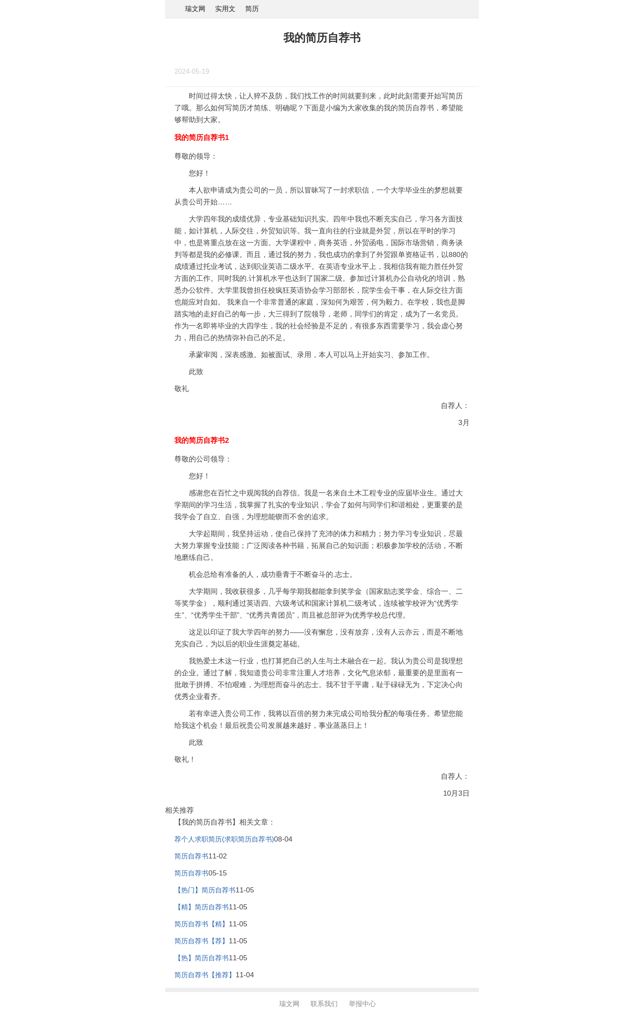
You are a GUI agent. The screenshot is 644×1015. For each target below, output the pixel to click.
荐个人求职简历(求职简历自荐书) (224, 839)
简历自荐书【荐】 (201, 941)
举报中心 (362, 1003)
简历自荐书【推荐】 (204, 975)
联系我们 (324, 1003)
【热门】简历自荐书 (204, 890)
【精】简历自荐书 (201, 907)
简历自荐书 (191, 856)
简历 (252, 8)
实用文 (225, 8)
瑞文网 (195, 8)
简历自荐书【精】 (201, 924)
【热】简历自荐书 (201, 958)
